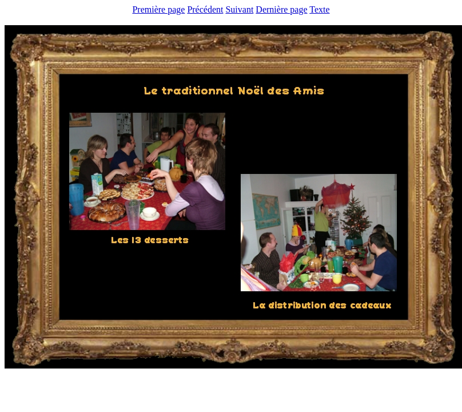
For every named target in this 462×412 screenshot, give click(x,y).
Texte (319, 9)
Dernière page (281, 9)
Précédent (205, 9)
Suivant (239, 9)
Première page (158, 9)
